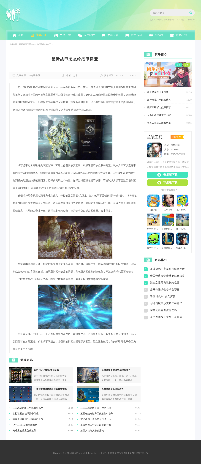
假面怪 (159, 20)
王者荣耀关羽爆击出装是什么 (95, 425)
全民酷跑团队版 (168, 229)
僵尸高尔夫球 (182, 229)
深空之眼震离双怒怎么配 (164, 282)
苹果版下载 (170, 182)
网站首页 (23, 44)
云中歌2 (168, 210)
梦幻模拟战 (169, 20)
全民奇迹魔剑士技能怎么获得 (167, 275)
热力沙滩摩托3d (153, 229)
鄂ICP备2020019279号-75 (136, 453)
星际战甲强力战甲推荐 (159, 107)
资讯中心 (41, 35)
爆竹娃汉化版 (153, 248)
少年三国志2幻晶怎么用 (25, 425)
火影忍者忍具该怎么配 (159, 115)
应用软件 (89, 35)
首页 (21, 35)
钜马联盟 (180, 20)
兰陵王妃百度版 (158, 137)
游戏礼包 (181, 35)
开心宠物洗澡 (182, 210)
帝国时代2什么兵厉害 (163, 296)
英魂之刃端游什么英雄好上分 (28, 419)
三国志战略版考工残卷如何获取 (96, 413)
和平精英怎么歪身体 (157, 92)
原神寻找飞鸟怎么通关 (159, 100)
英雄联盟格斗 (168, 248)
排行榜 (159, 35)
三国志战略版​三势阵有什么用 (28, 408)
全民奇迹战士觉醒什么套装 (166, 317)
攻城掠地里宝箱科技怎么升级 (167, 268)
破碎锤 (153, 210)
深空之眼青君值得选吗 (163, 310)
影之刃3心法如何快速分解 (46, 370)
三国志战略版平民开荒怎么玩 (95, 408)
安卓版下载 (170, 174)
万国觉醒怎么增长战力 (113, 389)
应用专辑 (136, 35)
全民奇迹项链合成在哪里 (164, 289)
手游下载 (65, 35)
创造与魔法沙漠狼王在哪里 (166, 303)
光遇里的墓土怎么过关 (24, 430)
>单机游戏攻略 (41, 44)
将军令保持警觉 (182, 248)
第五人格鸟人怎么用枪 (92, 430)
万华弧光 (191, 20)
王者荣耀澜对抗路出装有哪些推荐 (50, 389)
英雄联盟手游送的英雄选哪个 (116, 370)
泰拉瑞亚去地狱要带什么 (25, 413)
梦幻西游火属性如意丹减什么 (95, 419)
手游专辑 (113, 35)
